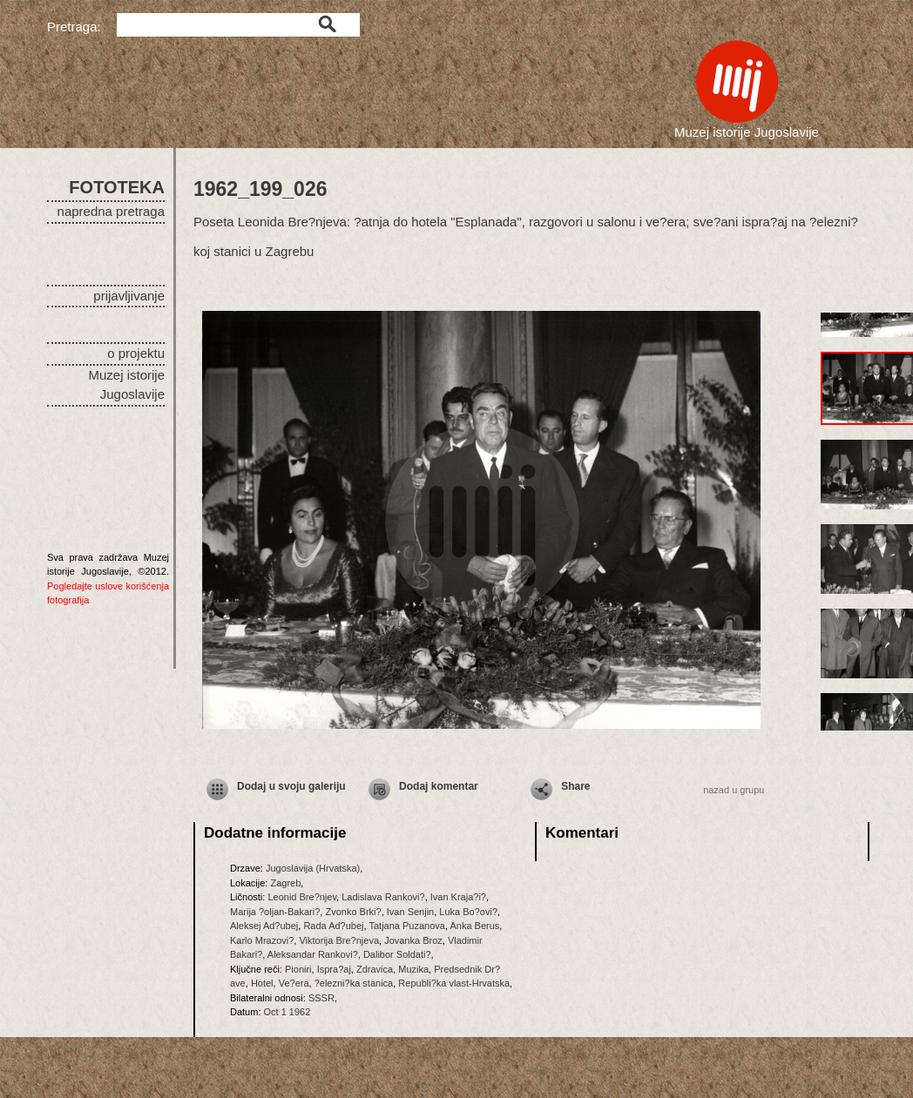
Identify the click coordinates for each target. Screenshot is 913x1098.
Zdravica (374, 969)
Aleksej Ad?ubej (264, 925)
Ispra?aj (334, 969)
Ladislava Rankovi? (383, 897)
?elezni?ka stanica (354, 983)
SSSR (321, 998)
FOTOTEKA (117, 187)
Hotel (262, 983)
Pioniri (298, 969)
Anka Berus (474, 925)
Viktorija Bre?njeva (339, 940)
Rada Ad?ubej (333, 925)
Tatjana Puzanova (406, 925)
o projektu (136, 353)
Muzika (413, 969)
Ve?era (294, 983)
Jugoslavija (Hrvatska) (313, 868)
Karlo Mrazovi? (262, 940)
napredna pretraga (111, 211)
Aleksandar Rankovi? (312, 954)
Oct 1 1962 (287, 1012)
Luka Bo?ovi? (468, 911)
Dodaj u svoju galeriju (291, 786)
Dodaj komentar (438, 786)
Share (575, 786)
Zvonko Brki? (353, 911)
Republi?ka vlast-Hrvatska (454, 983)
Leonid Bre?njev (301, 897)
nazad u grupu (733, 790)
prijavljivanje (129, 295)
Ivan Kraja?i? (458, 897)
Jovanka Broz (413, 940)
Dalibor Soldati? (397, 954)
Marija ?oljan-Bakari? (275, 911)
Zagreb (285, 883)
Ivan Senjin (410, 911)
